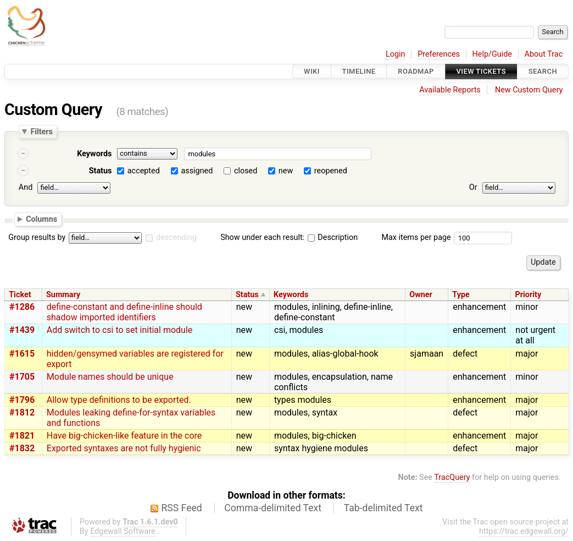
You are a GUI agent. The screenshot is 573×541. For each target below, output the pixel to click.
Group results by (36, 237)
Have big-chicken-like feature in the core (124, 435)
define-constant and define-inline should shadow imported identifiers (124, 312)
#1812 (22, 412)
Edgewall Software (122, 531)
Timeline (359, 71)
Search (543, 71)
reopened (330, 171)
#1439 (22, 330)
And (25, 187)
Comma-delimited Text (272, 507)
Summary (63, 294)
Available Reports (450, 90)
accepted (143, 171)
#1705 (22, 376)
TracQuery (452, 477)
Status (100, 171)
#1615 (22, 353)
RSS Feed (182, 507)
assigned (197, 171)
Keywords (94, 154)
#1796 (22, 400)
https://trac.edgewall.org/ (524, 531)
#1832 (22, 448)
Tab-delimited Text (383, 507)
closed (245, 171)
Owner (420, 294)
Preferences (439, 54)
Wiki (312, 71)
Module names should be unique (110, 376)
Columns (41, 218)
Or (473, 187)
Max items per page (415, 237)
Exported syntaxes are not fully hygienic (124, 448)
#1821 (22, 435)
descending (176, 237)
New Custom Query (529, 90)
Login (395, 54)
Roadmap (416, 71)
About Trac (544, 54)
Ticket (20, 294)
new (286, 171)
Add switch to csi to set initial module (119, 330)
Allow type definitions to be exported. (119, 400)
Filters (41, 131)
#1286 (22, 307)
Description (333, 237)
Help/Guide (492, 54)
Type (460, 294)
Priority (528, 294)
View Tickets (481, 71)
